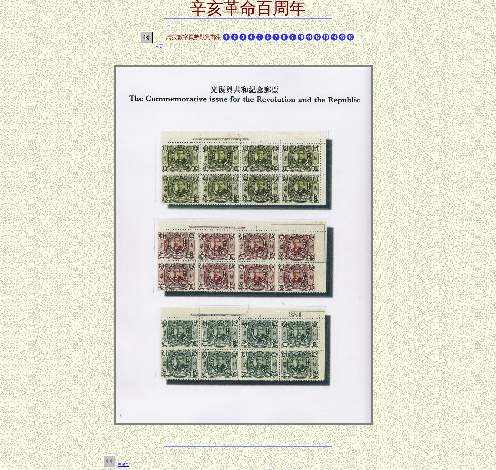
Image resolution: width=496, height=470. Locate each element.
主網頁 (123, 464)
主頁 (159, 46)
